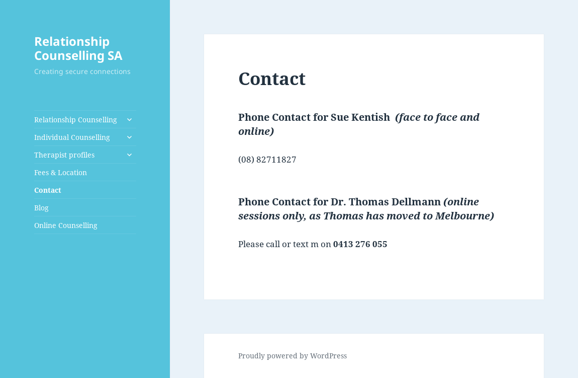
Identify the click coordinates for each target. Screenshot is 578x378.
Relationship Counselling (75, 119)
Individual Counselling (72, 137)
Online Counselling (66, 225)
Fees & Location (60, 172)
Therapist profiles (64, 155)
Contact (47, 190)
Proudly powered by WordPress (292, 355)
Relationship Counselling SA (78, 48)
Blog (41, 207)
